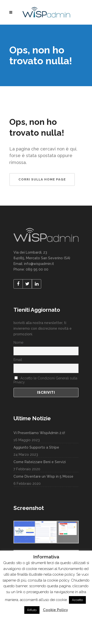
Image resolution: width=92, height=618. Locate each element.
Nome (18, 342)
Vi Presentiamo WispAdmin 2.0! (39, 433)
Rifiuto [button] (32, 610)
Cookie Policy (55, 610)
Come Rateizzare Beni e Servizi (39, 462)
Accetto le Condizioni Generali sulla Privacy (45, 380)
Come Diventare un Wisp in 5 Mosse (43, 476)
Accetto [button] (77, 600)
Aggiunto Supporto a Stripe (36, 447)
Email (17, 360)
